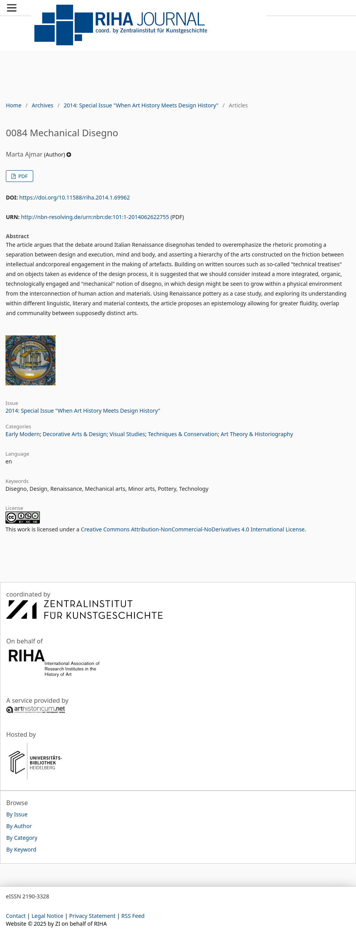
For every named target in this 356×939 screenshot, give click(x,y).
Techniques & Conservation (183, 434)
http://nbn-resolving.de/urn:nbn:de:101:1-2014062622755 (95, 217)
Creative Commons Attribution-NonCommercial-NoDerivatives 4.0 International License (193, 529)
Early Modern (22, 434)
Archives (42, 105)
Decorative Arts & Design (75, 434)
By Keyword (21, 849)
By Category (22, 837)
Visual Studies (127, 434)
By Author (19, 826)
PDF (22, 176)
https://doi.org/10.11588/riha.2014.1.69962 (74, 197)
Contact (16, 915)
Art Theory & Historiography (257, 434)
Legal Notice (47, 915)
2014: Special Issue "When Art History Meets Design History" (141, 105)
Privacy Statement (92, 915)
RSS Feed (133, 915)
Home (13, 105)
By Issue (17, 814)
